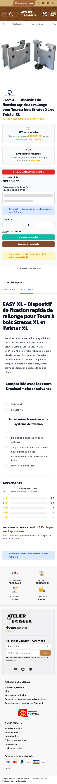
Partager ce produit (29, 268)
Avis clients (27, 289)
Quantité (7, 219)
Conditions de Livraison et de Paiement (24, 703)
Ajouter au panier (28, 237)
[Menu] (4, 14)
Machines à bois (38, 24)
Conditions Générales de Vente (15, 778)
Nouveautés (11, 744)
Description (9, 289)
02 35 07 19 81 (35, 136)
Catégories (18, 24)
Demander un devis (28, 244)
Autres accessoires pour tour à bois (23, 118)
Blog (7, 691)
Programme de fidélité (15, 695)
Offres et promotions (15, 740)
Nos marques (11, 732)
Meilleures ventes (13, 748)
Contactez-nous (24, 3)
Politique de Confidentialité (14, 781)
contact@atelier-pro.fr (28, 139)
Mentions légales (40, 778)
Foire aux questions (14, 687)
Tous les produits (13, 728)
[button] (29, 268)
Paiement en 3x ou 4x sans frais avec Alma (25, 699)
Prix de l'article (10, 177)
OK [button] (45, 652)
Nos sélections (12, 736)
